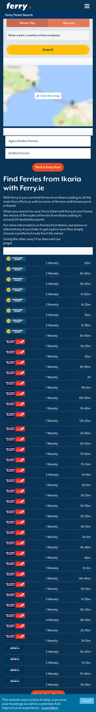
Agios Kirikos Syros (19, 516)
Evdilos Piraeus (16, 620)
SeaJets (51, 647)
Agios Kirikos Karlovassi (22, 377)
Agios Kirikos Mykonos (21, 443)
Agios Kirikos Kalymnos (22, 273)
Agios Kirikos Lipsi (18, 304)
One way (69, 23)
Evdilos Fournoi (16, 558)
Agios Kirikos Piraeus (20, 485)
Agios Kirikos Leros (19, 294)
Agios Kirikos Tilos (18, 526)
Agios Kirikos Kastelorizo (23, 387)
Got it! (87, 701)
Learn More (49, 708)
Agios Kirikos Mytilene (21, 454)
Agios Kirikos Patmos (20, 315)
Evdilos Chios (15, 547)
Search (48, 50)
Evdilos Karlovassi (18, 568)
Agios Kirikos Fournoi (20, 263)
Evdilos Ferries (19, 153)
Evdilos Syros (14, 630)
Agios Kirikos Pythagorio (23, 325)
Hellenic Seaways (58, 341)
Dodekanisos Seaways (62, 258)
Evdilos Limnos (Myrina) (22, 589)
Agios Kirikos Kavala (20, 398)
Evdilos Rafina (15, 674)
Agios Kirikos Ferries (23, 141)
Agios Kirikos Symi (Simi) (23, 506)
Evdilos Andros (16, 652)
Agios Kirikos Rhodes (20, 336)
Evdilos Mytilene (17, 609)
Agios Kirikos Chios (19, 346)
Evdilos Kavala (16, 578)
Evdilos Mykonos (17, 599)
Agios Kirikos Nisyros (20, 464)
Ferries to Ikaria (72, 239)
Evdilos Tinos (14, 685)
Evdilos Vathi (14, 641)
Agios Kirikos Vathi (18, 537)
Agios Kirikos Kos (17, 284)
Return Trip (27, 23)
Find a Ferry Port (48, 167)
